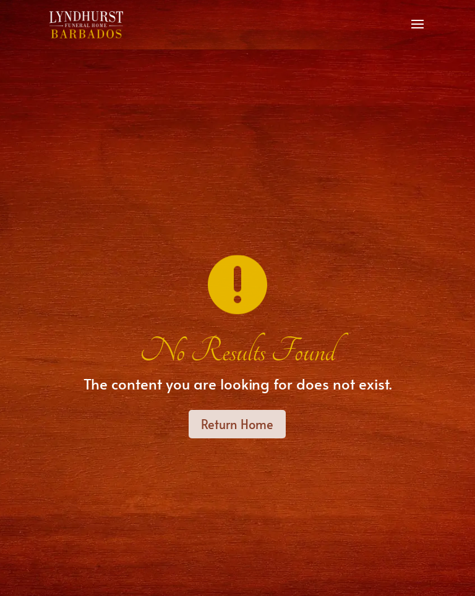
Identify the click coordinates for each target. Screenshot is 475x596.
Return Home (237, 424)
